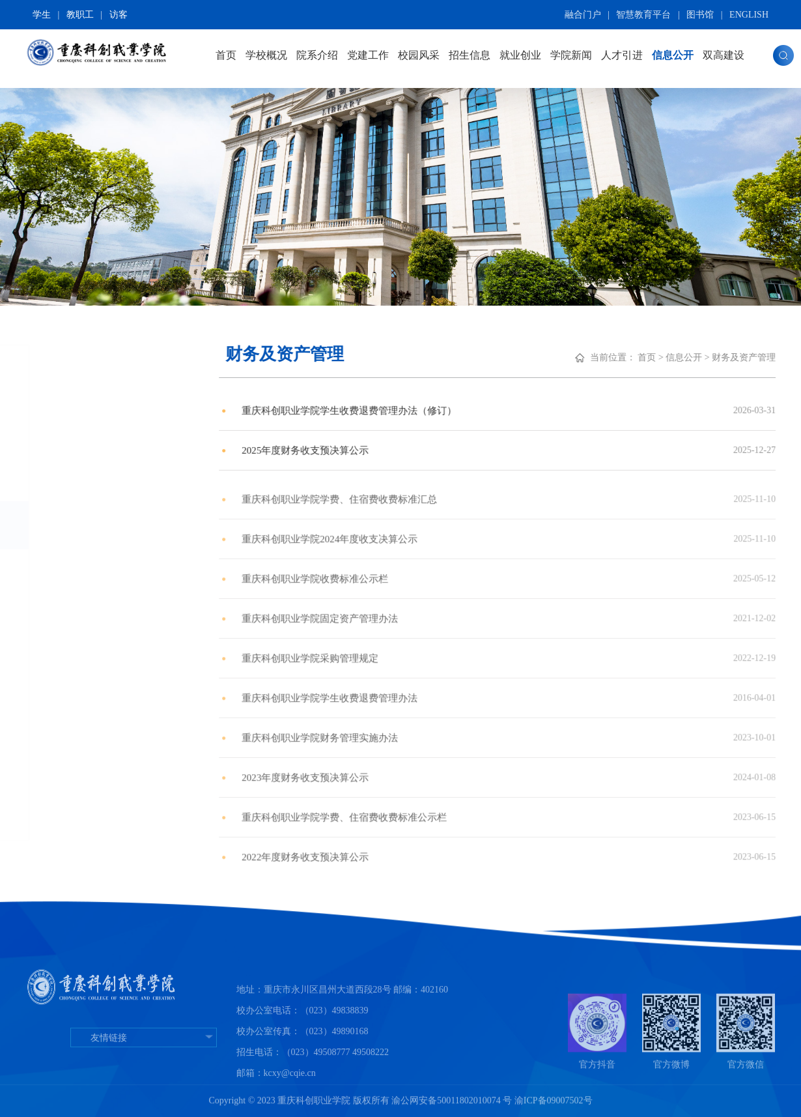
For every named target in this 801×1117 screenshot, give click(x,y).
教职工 (80, 15)
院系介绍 (317, 55)
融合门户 (583, 15)
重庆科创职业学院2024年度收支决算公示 (435, 568)
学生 (42, 15)
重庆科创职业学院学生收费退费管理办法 (435, 727)
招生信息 (469, 55)
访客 (118, 15)
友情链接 (144, 1096)
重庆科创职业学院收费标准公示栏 (420, 608)
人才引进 (622, 55)
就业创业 (520, 55)
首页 (226, 55)
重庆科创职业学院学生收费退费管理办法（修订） (456, 417)
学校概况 (266, 55)
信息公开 (673, 55)
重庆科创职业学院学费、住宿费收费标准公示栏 (451, 846)
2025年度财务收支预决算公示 (409, 457)
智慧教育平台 (643, 15)
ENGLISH (748, 15)
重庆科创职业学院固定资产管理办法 (425, 648)
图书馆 (700, 15)
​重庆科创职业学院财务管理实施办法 (425, 767)
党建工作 (368, 55)
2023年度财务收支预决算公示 (409, 807)
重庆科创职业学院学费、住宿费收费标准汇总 (446, 528)
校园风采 (419, 55)
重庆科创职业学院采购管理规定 (415, 687)
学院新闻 (571, 55)
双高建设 (723, 55)
